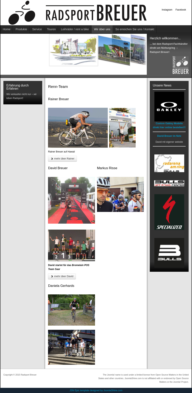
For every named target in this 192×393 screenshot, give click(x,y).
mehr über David (62, 276)
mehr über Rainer (62, 158)
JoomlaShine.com (112, 390)
